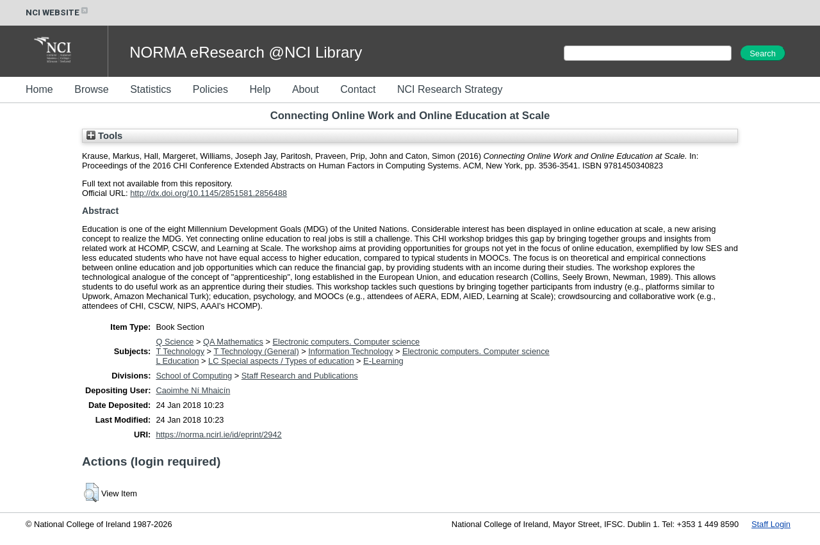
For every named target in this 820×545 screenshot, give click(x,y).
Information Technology (350, 351)
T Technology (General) (256, 351)
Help (259, 89)
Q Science (174, 341)
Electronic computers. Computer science (346, 341)
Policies (210, 89)
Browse (91, 89)
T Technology (180, 351)
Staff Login (771, 524)
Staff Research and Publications (300, 375)
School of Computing (194, 375)
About (305, 89)
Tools (104, 136)
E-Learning (383, 361)
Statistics (150, 89)
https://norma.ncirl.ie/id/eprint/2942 (218, 434)
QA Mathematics (233, 341)
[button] (91, 492)
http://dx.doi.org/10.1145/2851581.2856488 (208, 193)
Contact (357, 89)
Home (39, 89)
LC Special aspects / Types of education (281, 361)
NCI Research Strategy (450, 89)
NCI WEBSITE (58, 12)
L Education (177, 361)
